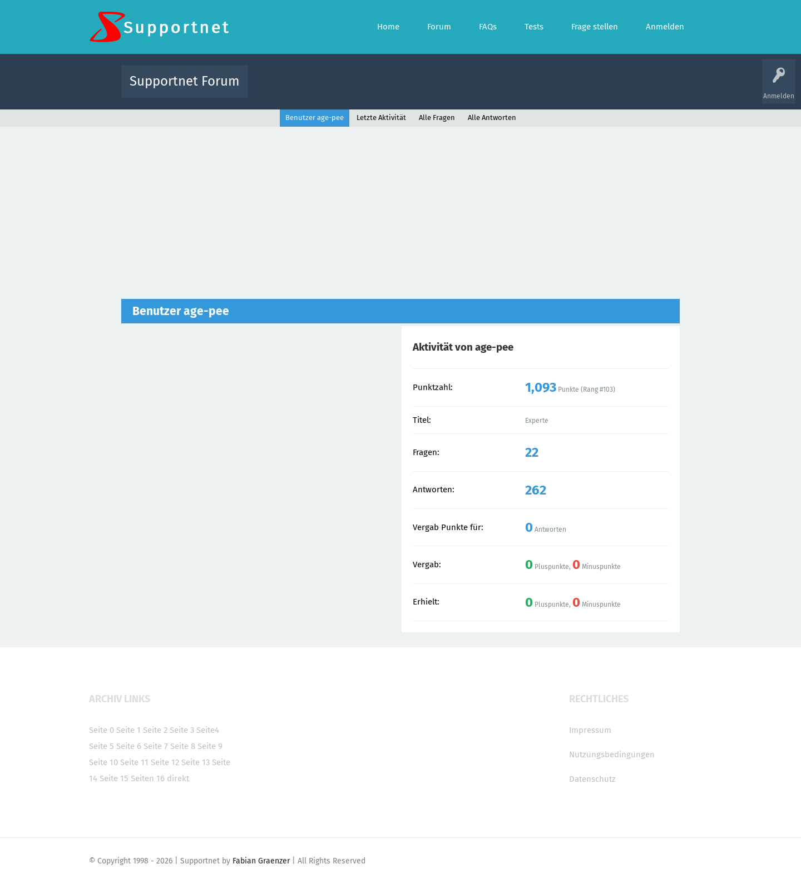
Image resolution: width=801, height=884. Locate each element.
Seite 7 (156, 746)
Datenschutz (592, 779)
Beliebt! (369, 89)
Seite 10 (103, 762)
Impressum (590, 730)
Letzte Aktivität (381, 117)
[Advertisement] (400, 215)
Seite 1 (128, 730)
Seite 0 (101, 730)
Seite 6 (128, 746)
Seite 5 (101, 746)
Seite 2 (155, 730)
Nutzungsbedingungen (612, 755)
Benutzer (540, 89)
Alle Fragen (330, 89)
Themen (460, 89)
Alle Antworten (492, 117)
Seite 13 (195, 762)
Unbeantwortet (414, 89)
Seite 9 (209, 746)
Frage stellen (582, 89)
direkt (178, 778)
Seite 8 (182, 746)
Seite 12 (165, 762)
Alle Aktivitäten (279, 89)
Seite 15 (114, 778)
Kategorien (499, 89)
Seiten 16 (148, 778)
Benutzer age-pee (314, 117)
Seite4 (207, 730)
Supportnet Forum (185, 81)
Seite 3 (182, 730)
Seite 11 (134, 762)
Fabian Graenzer (261, 861)
